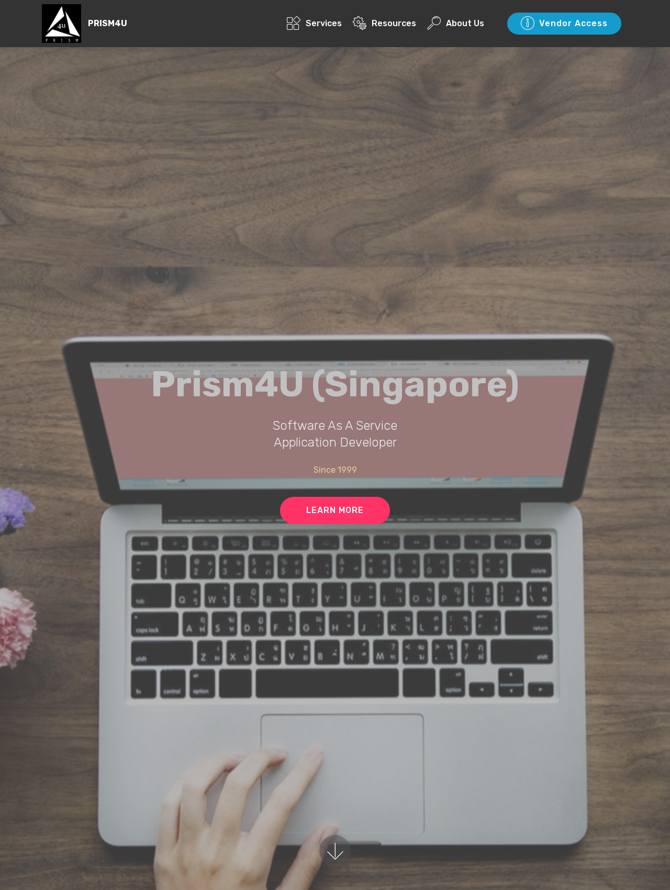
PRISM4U (107, 23)
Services (314, 23)
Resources (384, 23)
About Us (455, 23)
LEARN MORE (335, 510)
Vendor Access (564, 23)
